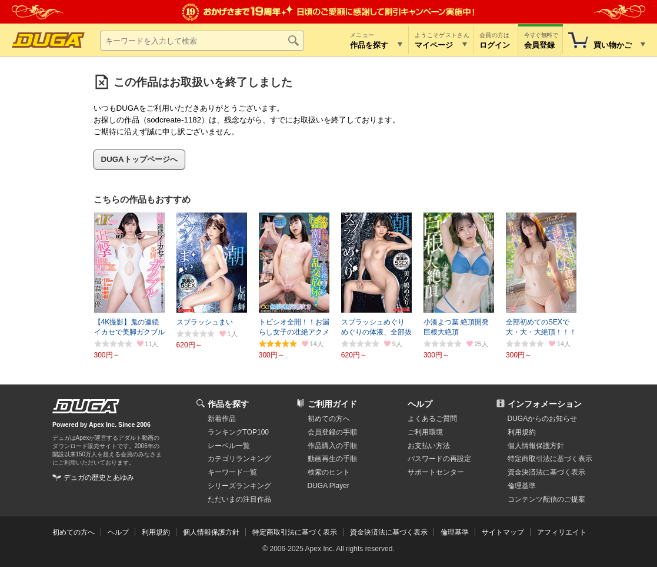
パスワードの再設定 (439, 459)
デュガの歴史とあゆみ (99, 477)
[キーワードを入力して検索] (202, 41)
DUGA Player (328, 486)
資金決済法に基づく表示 (389, 532)
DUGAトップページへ (139, 159)
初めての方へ (329, 419)
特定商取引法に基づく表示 (294, 532)
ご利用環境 (425, 432)
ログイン (494, 45)
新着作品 (222, 419)
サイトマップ (503, 532)
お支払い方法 (429, 446)
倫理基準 (522, 486)
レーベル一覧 (229, 446)
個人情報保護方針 (536, 446)
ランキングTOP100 (238, 432)
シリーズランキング (239, 486)
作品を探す (228, 404)
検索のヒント (329, 472)
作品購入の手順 (332, 446)
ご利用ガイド (332, 404)
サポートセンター (436, 472)
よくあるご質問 (432, 419)
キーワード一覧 (232, 472)
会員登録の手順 (332, 432)
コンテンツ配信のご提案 (546, 499)
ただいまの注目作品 (239, 499)
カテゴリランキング (239, 459)
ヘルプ (420, 404)
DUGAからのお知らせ (543, 419)
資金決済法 (546, 472)
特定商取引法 (550, 459)
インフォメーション (545, 404)
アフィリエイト (561, 532)
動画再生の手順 (332, 459)
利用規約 (522, 432)
